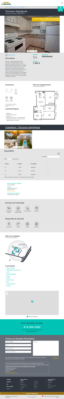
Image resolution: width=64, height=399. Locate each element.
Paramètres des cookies (9, 396)
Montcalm (36, 381)
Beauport (22, 382)
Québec (35, 384)
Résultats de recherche (13, 7)
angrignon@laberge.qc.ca (32, 331)
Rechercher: (51, 157)
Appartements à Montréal (51, 380)
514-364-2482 (32, 327)
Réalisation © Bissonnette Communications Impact (50, 397)
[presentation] (28, 51)
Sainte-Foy (36, 386)
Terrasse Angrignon (21, 7)
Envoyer (55, 358)
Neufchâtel (36, 383)
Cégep (7, 272)
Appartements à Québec (24, 380)
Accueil (6, 7)
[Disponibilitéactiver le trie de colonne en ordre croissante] (39, 163)
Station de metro (10, 284)
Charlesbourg (22, 384)
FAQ (7, 384)
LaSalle (49, 384)
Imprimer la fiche (10, 55)
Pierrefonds (50, 387)
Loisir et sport (10, 280)
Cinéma (8, 276)
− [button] (6, 294)
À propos (8, 381)
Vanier (35, 388)
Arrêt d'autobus (10, 268)
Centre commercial (11, 274)
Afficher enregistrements (11, 159)
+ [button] (6, 292)
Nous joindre (9, 386)
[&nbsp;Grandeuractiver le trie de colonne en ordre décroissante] (10, 163)
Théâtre (8, 285)
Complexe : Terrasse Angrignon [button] (22, 127)
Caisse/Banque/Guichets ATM (13, 270)
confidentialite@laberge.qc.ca (12, 372)
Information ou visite (60, 9)
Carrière (8, 379)
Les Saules (22, 387)
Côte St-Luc (50, 382)
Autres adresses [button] (11, 191)
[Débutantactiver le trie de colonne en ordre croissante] (24, 163)
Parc (7, 282)
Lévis (21, 389)
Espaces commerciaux (32, 393)
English (8, 388)
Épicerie (8, 278)
